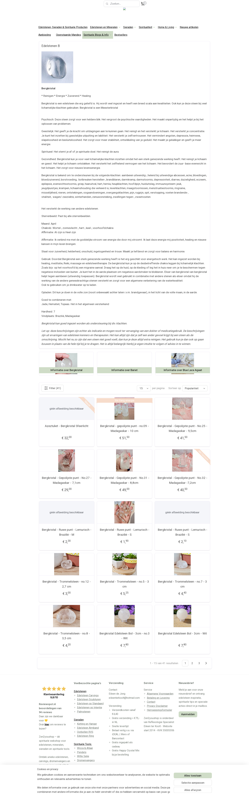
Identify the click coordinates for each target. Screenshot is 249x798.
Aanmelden (188, 714)
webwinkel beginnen (131, 792)
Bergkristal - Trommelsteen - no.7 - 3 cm (182, 584)
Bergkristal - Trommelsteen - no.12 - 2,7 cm (66, 584)
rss (119, 792)
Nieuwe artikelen (189, 27)
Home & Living (167, 27)
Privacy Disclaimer (157, 705)
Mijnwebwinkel (157, 792)
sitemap (113, 792)
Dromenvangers (86, 760)
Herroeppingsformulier (159, 710)
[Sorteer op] (194, 388)
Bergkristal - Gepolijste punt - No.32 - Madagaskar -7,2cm (182, 480)
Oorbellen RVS (85, 731)
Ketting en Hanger (87, 723)
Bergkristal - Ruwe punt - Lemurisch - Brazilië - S (124, 532)
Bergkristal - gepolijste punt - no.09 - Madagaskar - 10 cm (124, 428)
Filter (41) (52, 388)
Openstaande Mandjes (68, 34)
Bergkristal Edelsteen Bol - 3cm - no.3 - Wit (124, 636)
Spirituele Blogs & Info (98, 34)
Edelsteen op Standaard (90, 703)
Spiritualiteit (147, 27)
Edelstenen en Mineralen (105, 27)
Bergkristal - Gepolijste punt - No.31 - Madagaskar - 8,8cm (124, 480)
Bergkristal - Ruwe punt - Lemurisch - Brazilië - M (66, 532)
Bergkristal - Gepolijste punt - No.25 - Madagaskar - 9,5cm (182, 428)
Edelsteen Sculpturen (89, 699)
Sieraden (129, 27)
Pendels (81, 752)
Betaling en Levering (158, 697)
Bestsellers (120, 34)
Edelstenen (80, 691)
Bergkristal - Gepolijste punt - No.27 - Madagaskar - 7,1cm (66, 480)
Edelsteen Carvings (88, 695)
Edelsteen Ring (85, 735)
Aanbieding (44, 34)
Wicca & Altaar (85, 748)
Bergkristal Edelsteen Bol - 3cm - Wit (182, 633)
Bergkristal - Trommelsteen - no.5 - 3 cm (124, 584)
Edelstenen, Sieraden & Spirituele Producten (62, 27)
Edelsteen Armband (88, 727)
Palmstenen (83, 711)
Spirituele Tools (83, 744)
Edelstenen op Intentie (89, 707)
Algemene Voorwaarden (160, 693)
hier (47, 724)
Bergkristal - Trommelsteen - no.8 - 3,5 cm (66, 636)
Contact (151, 701)
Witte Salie (83, 756)
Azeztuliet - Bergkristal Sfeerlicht (66, 426)
